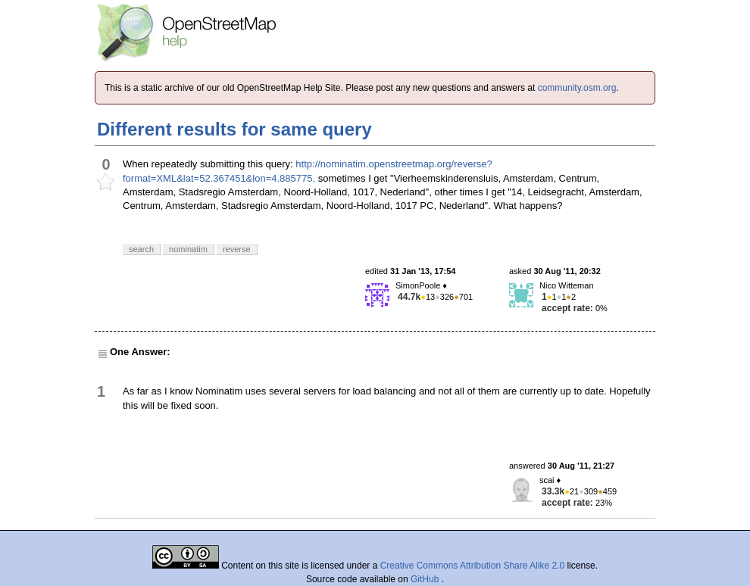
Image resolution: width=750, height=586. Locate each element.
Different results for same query (234, 129)
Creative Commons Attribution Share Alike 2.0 (472, 565)
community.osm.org (577, 88)
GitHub (426, 579)
